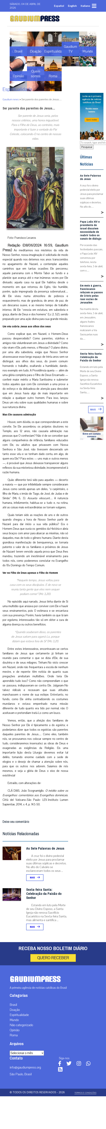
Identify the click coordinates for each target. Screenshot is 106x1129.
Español (59, 5)
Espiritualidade (17, 89)
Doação (15, 1010)
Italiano (85, 5)
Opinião (15, 1030)
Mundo (14, 1020)
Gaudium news (11, 99)
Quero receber (53, 958)
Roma (14, 1035)
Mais (35, 878)
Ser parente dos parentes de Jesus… (29, 108)
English (72, 5)
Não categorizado (21, 1025)
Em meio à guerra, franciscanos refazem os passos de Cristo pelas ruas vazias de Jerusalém (91, 294)
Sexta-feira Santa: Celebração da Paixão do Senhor (43, 894)
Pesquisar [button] (86, 147)
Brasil (13, 1005)
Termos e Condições (85, 1093)
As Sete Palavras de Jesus (45, 848)
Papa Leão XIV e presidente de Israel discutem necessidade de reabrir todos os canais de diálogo (90, 230)
